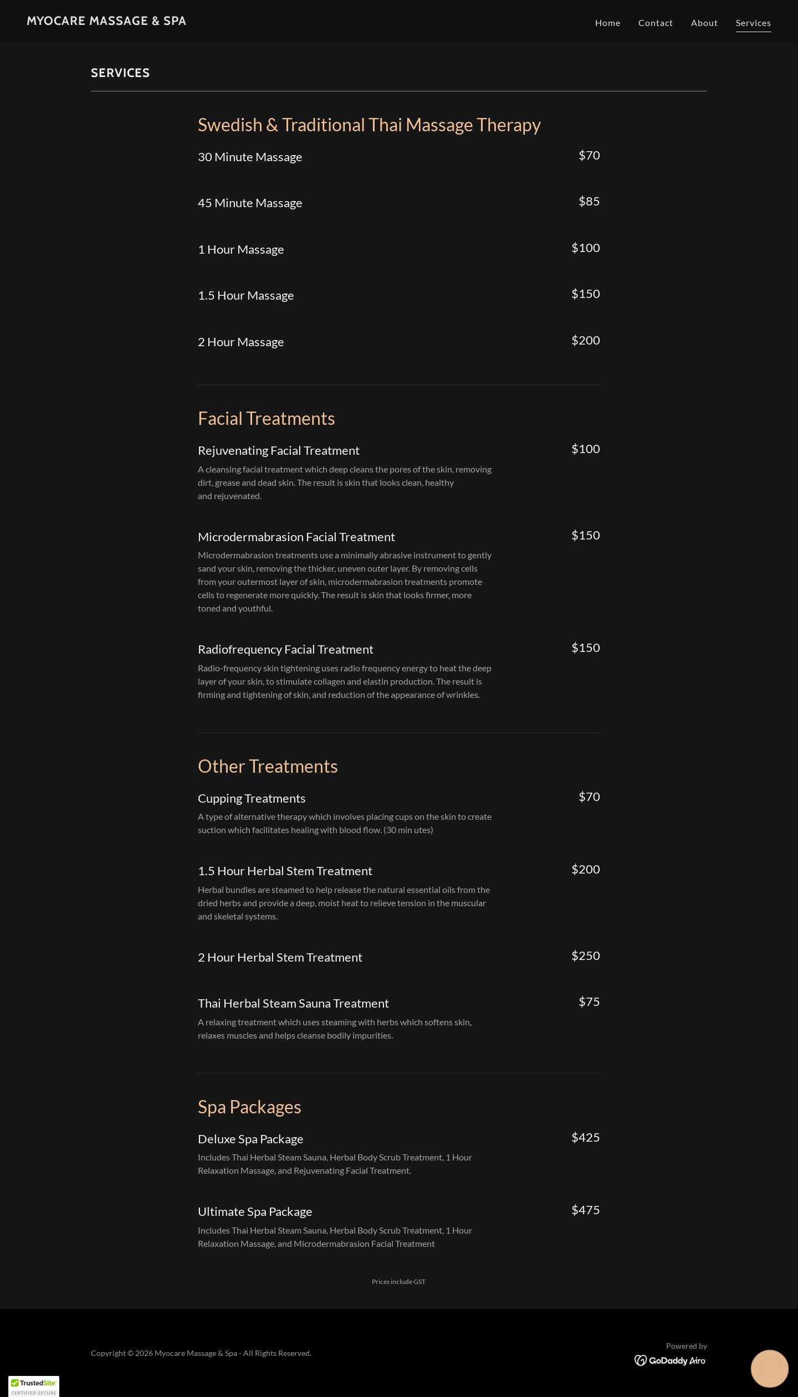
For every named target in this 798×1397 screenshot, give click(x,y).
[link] (107, 21)
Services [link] (753, 22)
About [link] (704, 22)
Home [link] (608, 22)
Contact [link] (655, 22)
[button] (770, 1369)
